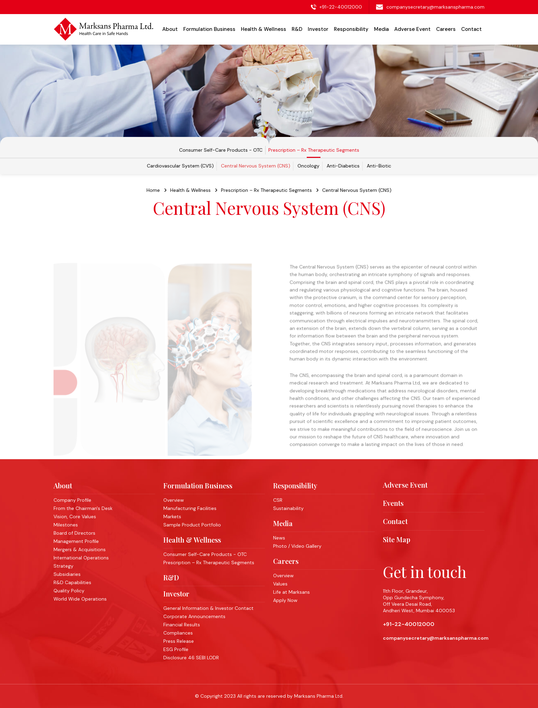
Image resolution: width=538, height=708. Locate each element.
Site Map (396, 539)
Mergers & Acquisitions (80, 549)
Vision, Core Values (75, 516)
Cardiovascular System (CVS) (180, 166)
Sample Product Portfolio (192, 524)
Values (280, 583)
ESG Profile (175, 649)
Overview (173, 500)
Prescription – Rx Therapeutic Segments (313, 150)
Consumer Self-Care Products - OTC (220, 150)
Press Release (178, 641)
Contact (471, 29)
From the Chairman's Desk (83, 508)
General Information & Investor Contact (208, 608)
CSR (277, 500)
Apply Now (285, 600)
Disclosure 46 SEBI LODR (191, 657)
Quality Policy (69, 590)
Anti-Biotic (379, 166)
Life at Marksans (291, 592)
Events (393, 503)
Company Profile (72, 500)
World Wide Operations (80, 598)
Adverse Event (412, 29)
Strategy (63, 566)
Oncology (308, 166)
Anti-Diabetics (343, 166)
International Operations (81, 557)
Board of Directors (74, 533)
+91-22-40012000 (340, 7)
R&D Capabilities (72, 582)
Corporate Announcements (194, 616)
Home (153, 195)
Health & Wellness (192, 539)
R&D (171, 577)
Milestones (66, 524)
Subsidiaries (67, 574)
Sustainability (288, 508)
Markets (172, 516)
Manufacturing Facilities (190, 508)
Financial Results (181, 624)
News (279, 537)
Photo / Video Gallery (297, 546)
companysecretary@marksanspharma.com (435, 7)
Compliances (178, 632)
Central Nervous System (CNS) (255, 166)
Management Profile (76, 541)
